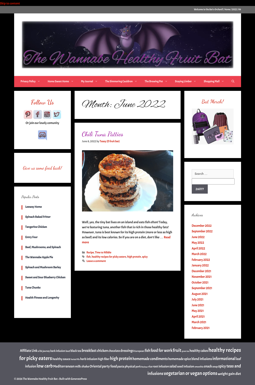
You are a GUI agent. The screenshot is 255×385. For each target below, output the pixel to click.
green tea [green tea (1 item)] (185, 351)
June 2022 (198, 237)
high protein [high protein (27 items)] (121, 359)
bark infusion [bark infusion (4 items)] (57, 351)
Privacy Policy (32, 81)
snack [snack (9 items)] (208, 366)
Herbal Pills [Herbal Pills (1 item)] (75, 359)
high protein (134, 257)
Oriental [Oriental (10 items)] (95, 366)
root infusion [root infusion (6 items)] (161, 366)
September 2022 (202, 231)
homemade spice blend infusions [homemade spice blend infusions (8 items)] (190, 359)
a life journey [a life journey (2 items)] (44, 351)
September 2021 (202, 288)
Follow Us (42, 102)
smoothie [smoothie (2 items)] (199, 366)
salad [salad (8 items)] (173, 366)
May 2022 (198, 243)
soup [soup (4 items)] (215, 366)
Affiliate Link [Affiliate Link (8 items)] (28, 351)
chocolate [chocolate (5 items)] (114, 351)
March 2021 (199, 322)
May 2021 (198, 311)
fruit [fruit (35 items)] (177, 350)
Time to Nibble (103, 252)
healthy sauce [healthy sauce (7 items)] (61, 359)
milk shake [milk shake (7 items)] (82, 366)
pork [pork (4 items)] (138, 366)
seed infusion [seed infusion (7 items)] (185, 366)
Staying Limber (187, 81)
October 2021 (200, 282)
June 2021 (198, 305)
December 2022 (202, 226)
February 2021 (201, 328)
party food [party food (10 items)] (109, 366)
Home (227, 9)
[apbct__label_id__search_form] (213, 181)
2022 (234, 9)
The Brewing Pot (158, 81)
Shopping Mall (216, 81)
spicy (145, 257)
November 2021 (202, 277)
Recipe (90, 252)
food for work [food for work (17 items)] (161, 350)
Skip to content (12, 3)
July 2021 (197, 299)
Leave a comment (96, 261)
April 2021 (198, 317)
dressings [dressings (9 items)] (127, 351)
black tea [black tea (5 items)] (75, 351)
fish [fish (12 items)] (147, 350)
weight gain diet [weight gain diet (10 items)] (229, 373)
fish (88, 257)
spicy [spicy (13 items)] (222, 366)
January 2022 (200, 265)
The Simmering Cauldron (123, 81)
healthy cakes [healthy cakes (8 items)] (199, 351)
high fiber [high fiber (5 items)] (104, 359)
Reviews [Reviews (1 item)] (144, 367)
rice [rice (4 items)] (150, 366)
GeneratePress (79, 379)
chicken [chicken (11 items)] (102, 350)
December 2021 (201, 271)
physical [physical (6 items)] (130, 366)
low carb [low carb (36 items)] (45, 366)
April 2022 (198, 248)
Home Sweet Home (62, 81)
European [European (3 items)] (139, 351)
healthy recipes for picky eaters (109, 257)
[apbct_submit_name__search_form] (200, 189)
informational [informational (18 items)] (223, 358)
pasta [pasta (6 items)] (120, 366)
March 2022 (199, 254)
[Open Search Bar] (233, 81)
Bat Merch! (213, 101)
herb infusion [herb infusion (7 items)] (88, 359)
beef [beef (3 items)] (68, 351)
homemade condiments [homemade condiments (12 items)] (150, 358)
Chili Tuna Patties (102, 134)
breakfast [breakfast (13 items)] (89, 350)
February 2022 (201, 260)
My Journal (91, 81)
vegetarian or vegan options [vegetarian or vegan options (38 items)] (190, 373)
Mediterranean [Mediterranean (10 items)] (64, 366)
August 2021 (200, 294)
